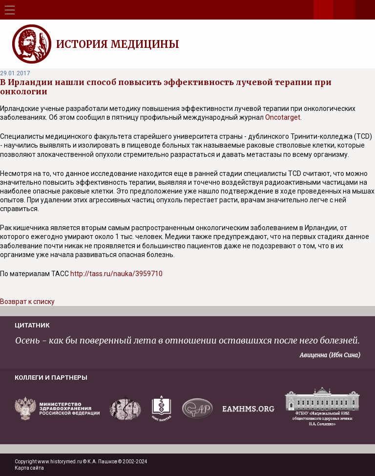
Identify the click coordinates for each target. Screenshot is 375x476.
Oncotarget (282, 117)
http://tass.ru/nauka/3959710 (116, 274)
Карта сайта (29, 468)
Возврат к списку (27, 301)
